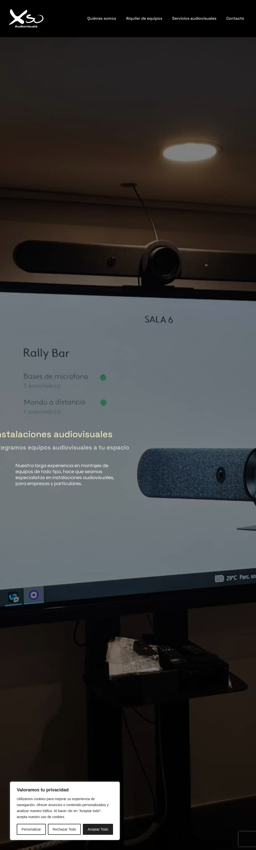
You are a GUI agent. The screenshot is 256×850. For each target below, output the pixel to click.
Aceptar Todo (98, 829)
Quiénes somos (101, 18)
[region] (65, 811)
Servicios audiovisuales (194, 18)
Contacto (235, 18)
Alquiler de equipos (144, 18)
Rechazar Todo (64, 829)
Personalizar (31, 829)
